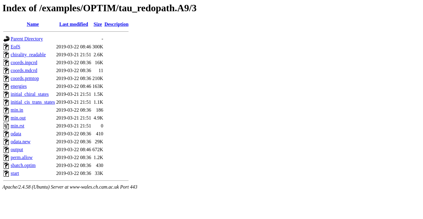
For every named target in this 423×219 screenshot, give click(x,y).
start (15, 173)
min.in (17, 110)
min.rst (17, 125)
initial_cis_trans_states (33, 102)
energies (19, 86)
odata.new (20, 141)
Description (116, 24)
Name (33, 24)
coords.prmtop (25, 78)
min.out (18, 117)
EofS (15, 46)
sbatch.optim (23, 165)
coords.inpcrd (24, 62)
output (17, 149)
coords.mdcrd (24, 70)
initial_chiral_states (30, 94)
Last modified (73, 24)
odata (16, 133)
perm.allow (22, 157)
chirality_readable (28, 54)
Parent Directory (27, 38)
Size (98, 24)
